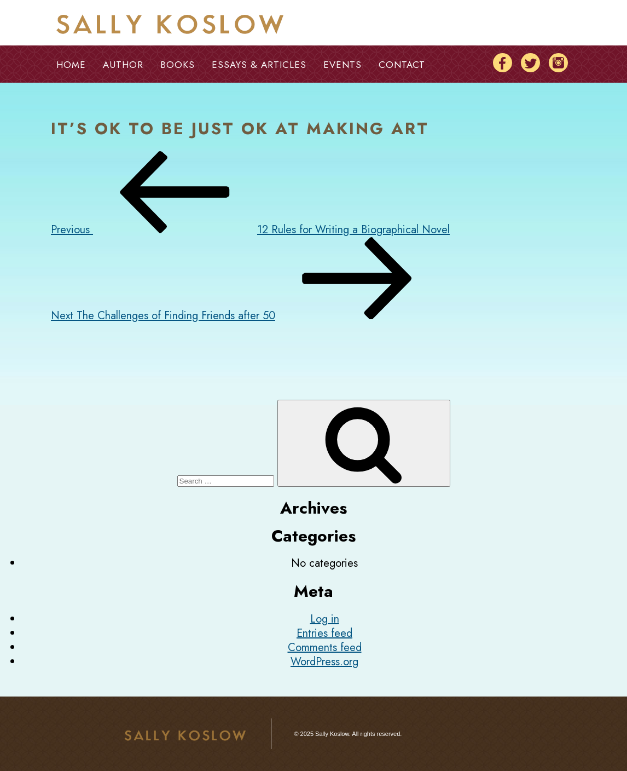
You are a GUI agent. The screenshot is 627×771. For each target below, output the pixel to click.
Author (123, 64)
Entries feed (324, 633)
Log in (324, 619)
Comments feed (325, 647)
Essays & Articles (259, 64)
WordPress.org (324, 662)
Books (177, 64)
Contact (402, 64)
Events (342, 64)
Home (71, 64)
